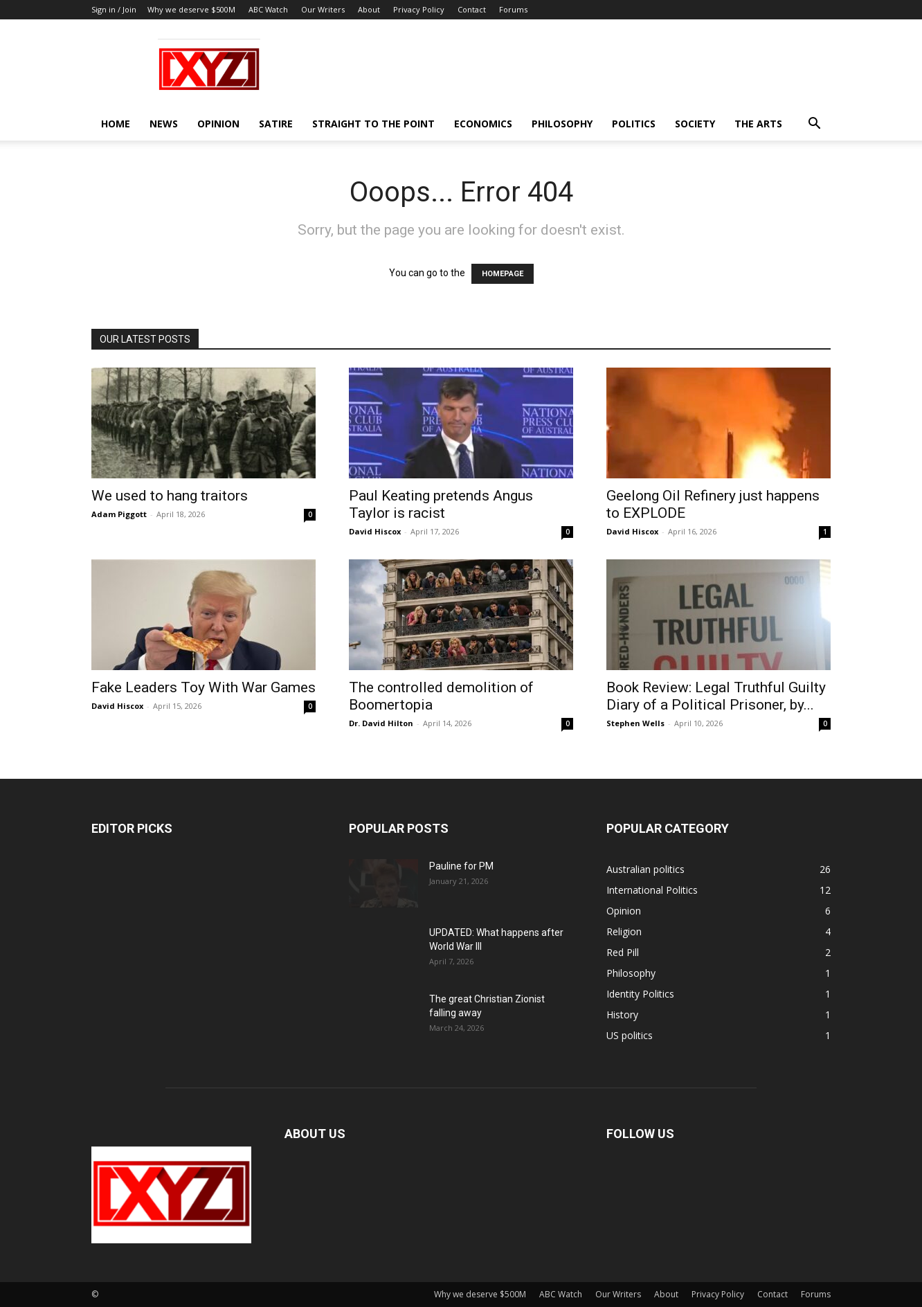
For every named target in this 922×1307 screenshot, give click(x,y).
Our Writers (323, 9)
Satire (276, 123)
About (369, 9)
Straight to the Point (373, 123)
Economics (483, 123)
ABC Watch (268, 9)
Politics (634, 123)
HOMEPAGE (502, 273)
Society (695, 123)
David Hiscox (375, 531)
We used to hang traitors (169, 495)
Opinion (218, 123)
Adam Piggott (119, 514)
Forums (513, 9)
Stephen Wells (635, 723)
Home (115, 123)
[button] (814, 125)
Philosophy (562, 123)
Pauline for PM (461, 866)
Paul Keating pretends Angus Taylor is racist (441, 504)
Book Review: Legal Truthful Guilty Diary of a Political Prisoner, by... (716, 696)
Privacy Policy (418, 9)
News (164, 123)
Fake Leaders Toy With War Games (203, 687)
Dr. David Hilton (381, 723)
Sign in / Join (113, 9)
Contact (472, 9)
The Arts (758, 123)
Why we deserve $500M (191, 9)
